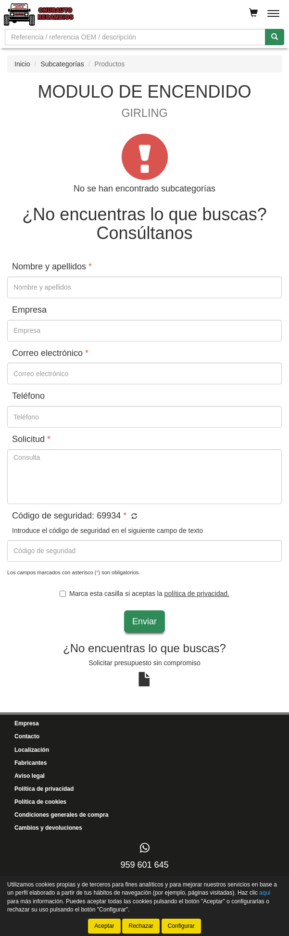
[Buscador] (135, 37)
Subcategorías (62, 64)
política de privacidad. (196, 593)
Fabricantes (30, 762)
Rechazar (140, 926)
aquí (264, 892)
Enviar (144, 621)
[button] (133, 516)
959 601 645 (144, 865)
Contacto (26, 736)
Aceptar (104, 926)
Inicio (22, 64)
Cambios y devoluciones (48, 827)
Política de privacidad (44, 788)
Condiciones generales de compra (61, 814)
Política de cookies (40, 801)
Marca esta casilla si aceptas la (144, 593)
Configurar (181, 926)
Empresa (26, 723)
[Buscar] (274, 37)
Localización (31, 749)
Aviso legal (29, 775)
